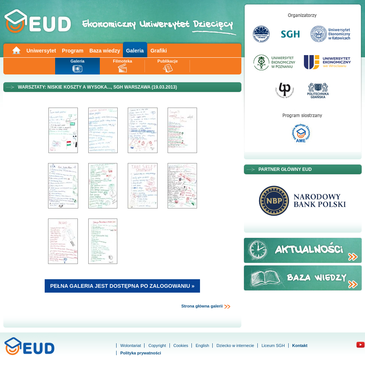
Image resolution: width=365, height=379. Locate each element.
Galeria (134, 51)
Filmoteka (122, 61)
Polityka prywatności (140, 353)
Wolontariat (130, 345)
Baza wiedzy (104, 51)
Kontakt (300, 345)
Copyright (157, 345)
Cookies (181, 345)
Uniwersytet (41, 51)
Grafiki (158, 51)
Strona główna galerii (206, 306)
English (202, 345)
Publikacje (168, 61)
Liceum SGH (273, 345)
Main (16, 50)
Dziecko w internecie (235, 345)
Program (72, 51)
